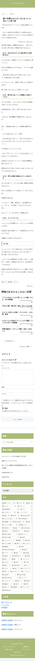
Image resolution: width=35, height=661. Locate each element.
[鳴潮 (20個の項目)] (6, 518)
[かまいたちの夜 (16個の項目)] (10, 521)
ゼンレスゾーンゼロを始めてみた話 (14, 459)
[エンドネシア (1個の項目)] (27, 574)
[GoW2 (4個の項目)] (29, 543)
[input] (17, 445)
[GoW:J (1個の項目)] (18, 587)
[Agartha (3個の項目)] (6, 559)
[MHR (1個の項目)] (19, 584)
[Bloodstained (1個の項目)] (17, 593)
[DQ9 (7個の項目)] (17, 531)
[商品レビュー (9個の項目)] (26, 528)
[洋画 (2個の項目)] (16, 571)
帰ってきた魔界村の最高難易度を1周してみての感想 (17, 470)
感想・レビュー (13, 282)
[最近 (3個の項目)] (15, 562)
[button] (31, 445)
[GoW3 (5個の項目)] (26, 540)
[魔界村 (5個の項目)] (19, 543)
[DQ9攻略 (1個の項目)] (15, 590)
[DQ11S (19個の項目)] (15, 518)
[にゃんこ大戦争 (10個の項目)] (10, 528)
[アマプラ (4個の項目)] (7, 556)
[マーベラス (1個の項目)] (26, 580)
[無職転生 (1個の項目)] (7, 587)
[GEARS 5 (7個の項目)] (7, 531)
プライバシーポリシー (9, 649)
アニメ (4, 282)
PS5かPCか (6, 480)
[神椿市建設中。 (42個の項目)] (11, 512)
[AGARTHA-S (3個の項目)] (18, 559)
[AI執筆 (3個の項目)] (28, 559)
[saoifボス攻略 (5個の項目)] (10, 540)
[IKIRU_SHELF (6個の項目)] (9, 537)
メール (3, 397)
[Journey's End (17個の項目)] (26, 518)
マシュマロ (5, 608)
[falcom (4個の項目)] (18, 546)
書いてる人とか (6, 605)
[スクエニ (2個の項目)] (7, 571)
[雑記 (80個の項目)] (29, 506)
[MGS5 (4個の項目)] (27, 552)
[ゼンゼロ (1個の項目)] (15, 574)
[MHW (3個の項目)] (17, 556)
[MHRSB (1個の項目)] (28, 584)
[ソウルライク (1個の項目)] (8, 584)
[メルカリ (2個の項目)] (7, 565)
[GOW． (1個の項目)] (28, 587)
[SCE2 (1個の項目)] (6, 590)
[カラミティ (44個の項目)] (25, 509)
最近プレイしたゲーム (9, 464)
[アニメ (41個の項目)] (26, 512)
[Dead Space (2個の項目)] (17, 568)
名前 (2, 390)
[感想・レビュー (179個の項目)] (9, 506)
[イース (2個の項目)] (28, 568)
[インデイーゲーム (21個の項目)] (25, 515)
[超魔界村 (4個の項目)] (10, 549)
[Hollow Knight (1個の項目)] (25, 577)
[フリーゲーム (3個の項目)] (26, 562)
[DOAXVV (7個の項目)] (18, 534)
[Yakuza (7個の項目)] (28, 534)
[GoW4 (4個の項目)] (25, 549)
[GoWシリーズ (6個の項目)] (25, 537)
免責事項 (25, 649)
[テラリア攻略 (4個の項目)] (8, 546)
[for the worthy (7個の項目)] (27, 531)
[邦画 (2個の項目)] (6, 574)
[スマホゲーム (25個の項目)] (9, 515)
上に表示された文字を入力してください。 (15, 414)
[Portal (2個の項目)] (18, 565)
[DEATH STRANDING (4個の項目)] (11, 552)
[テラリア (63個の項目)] (9, 509)
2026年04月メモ (7, 475)
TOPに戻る (17, 655)
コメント (5, 368)
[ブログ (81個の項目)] (20, 506)
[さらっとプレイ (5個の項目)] (8, 543)
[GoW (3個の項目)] (6, 562)
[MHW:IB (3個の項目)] (28, 556)
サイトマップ (26, 652)
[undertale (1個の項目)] (9, 577)
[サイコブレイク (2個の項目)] (26, 571)
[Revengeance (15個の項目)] (25, 521)
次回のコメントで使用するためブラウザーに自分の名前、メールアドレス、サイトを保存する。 (17, 406)
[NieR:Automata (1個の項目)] (10, 580)
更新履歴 (4, 610)
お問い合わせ (9, 652)
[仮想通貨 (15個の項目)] (7, 524)
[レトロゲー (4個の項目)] (28, 546)
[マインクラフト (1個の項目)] (26, 590)
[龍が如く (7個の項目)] (7, 534)
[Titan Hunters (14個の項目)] (18, 524)
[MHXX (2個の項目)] (6, 568)
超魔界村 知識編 (6, 623)
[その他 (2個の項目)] (28, 565)
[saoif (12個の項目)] (29, 524)
